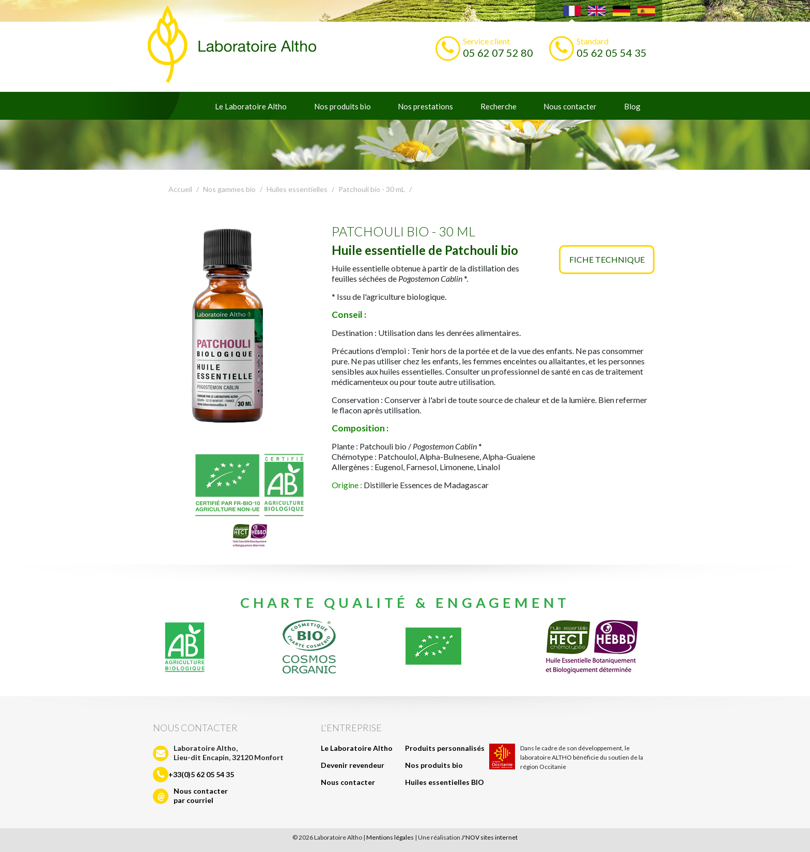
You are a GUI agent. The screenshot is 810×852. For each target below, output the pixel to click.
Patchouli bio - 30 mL (371, 189)
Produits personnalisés (445, 748)
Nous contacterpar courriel (201, 795)
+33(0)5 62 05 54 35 (201, 774)
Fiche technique (607, 259)
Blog (632, 106)
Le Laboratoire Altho (251, 106)
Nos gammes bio (229, 189)
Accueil (180, 189)
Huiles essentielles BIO (444, 782)
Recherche (498, 106)
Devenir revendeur (352, 765)
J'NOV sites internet (489, 837)
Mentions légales (390, 837)
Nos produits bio (342, 106)
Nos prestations (425, 106)
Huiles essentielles (297, 189)
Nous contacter (570, 106)
